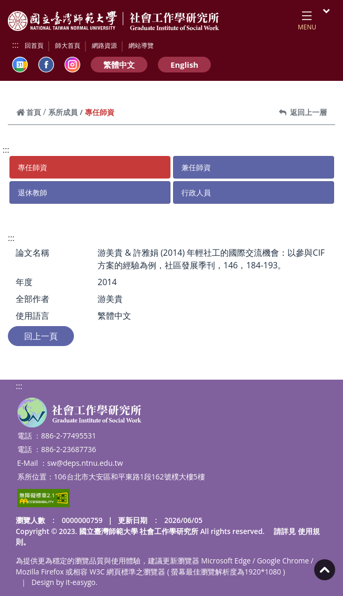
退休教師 (32, 192)
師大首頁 (67, 45)
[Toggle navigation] (307, 19)
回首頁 (34, 45)
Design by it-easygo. (64, 582)
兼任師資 (196, 167)
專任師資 (32, 167)
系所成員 (63, 112)
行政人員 (196, 192)
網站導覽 (141, 45)
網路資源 (104, 45)
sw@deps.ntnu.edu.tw (85, 463)
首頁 (28, 112)
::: (15, 44)
